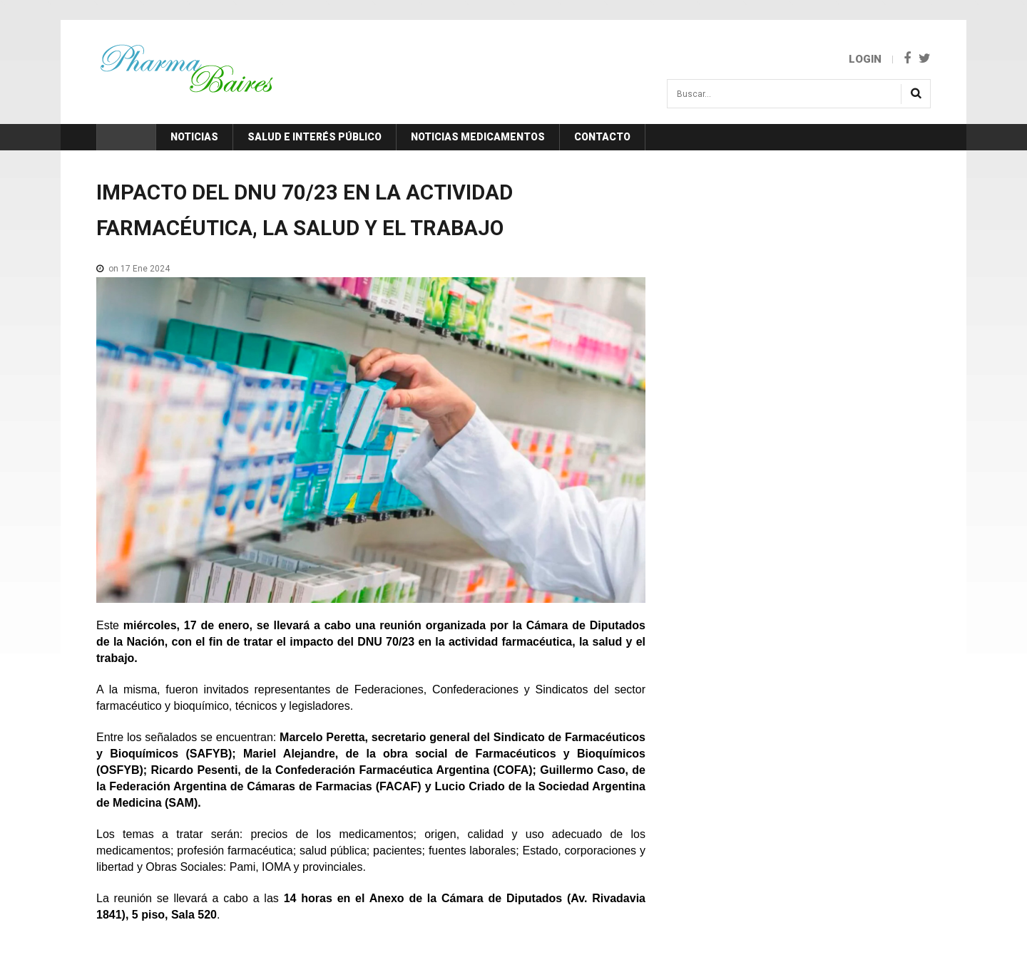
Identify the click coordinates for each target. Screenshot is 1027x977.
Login (865, 59)
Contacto (602, 137)
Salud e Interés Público (314, 137)
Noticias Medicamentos (478, 137)
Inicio (126, 137)
